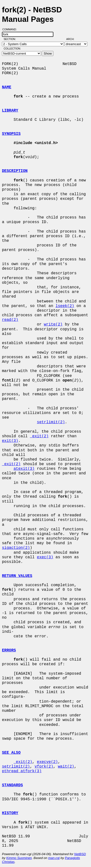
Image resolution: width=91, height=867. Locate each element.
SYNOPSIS (11, 134)
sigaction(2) (16, 548)
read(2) (10, 320)
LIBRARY (10, 110)
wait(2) (66, 766)
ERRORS (9, 650)
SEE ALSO (11, 752)
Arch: (72, 39)
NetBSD (80, 854)
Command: (11, 29)
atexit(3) (24, 468)
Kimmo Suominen (19, 858)
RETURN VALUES (17, 576)
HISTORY (10, 813)
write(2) (53, 324)
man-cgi (53, 858)
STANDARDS (12, 785)
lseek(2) (65, 306)
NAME (6, 87)
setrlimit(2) (51, 422)
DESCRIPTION (15, 171)
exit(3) (10, 441)
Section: (11, 39)
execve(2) (47, 762)
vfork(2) (43, 766)
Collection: (12, 48)
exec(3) (45, 557)
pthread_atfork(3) (21, 771)
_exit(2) (39, 436)
